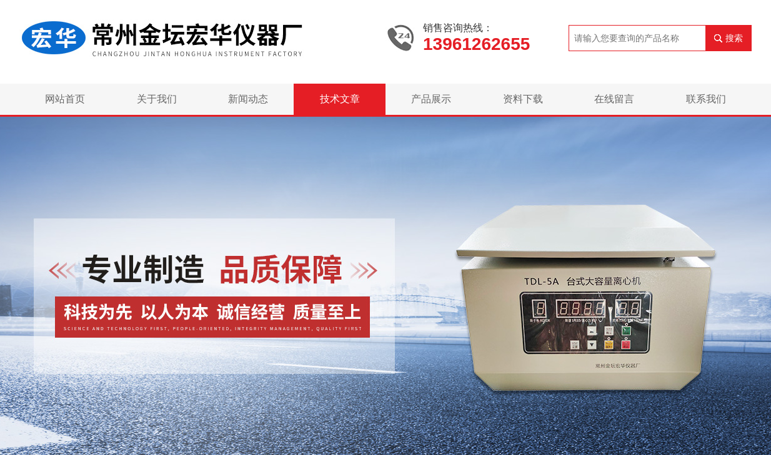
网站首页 (65, 99)
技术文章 (340, 99)
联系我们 (706, 99)
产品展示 (431, 99)
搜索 (734, 38)
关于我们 (157, 99)
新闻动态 (248, 99)
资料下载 (523, 99)
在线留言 (614, 99)
